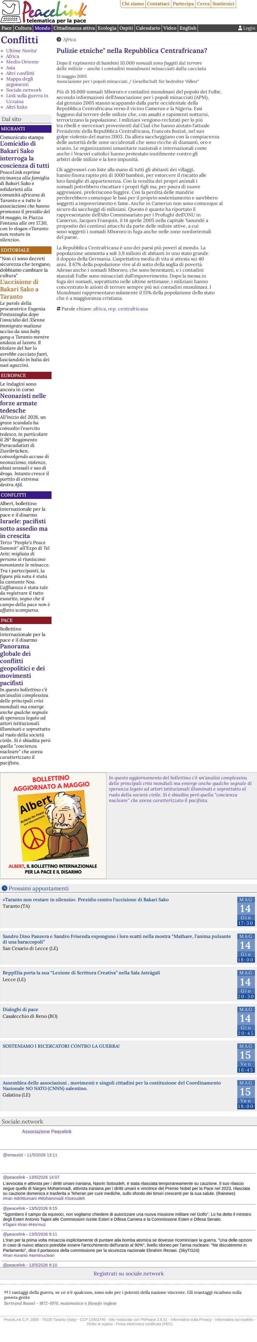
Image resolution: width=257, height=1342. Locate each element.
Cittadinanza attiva (74, 28)
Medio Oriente (22, 62)
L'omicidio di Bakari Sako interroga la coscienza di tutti (24, 154)
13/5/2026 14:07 (44, 1177)
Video (169, 28)
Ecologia (107, 28)
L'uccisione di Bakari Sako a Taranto (19, 289)
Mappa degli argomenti (19, 81)
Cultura (23, 28)
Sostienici (223, 3)
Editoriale (15, 250)
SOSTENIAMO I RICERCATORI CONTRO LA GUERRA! (61, 1046)
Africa (12, 56)
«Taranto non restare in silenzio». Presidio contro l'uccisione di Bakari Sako (86, 899)
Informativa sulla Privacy (191, 1319)
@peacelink (14, 1177)
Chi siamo (133, 3)
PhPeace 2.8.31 (154, 1319)
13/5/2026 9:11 (43, 1234)
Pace (6, 28)
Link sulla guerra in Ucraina (27, 98)
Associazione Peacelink (47, 1131)
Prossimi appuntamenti (39, 888)
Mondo (42, 28)
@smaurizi (13, 1155)
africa (99, 309)
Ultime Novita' (21, 50)
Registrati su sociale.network (129, 1273)
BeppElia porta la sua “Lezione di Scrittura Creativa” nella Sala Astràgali (81, 973)
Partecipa (183, 3)
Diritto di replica (100, 1324)
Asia (10, 67)
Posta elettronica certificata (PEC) (144, 1324)
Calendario (148, 28)
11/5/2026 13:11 (42, 1155)
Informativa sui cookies (234, 1319)
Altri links (16, 107)
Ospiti (126, 28)
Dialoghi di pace (20, 1009)
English (188, 28)
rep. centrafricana (128, 309)
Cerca (203, 3)
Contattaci (158, 3)
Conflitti (19, 40)
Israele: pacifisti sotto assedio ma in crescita (24, 528)
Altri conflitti (20, 73)
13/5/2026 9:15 (43, 1208)
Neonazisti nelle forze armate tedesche (23, 403)
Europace (13, 375)
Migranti (13, 129)
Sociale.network (24, 90)
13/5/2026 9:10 (43, 1265)
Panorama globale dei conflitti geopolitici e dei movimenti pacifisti (22, 664)
